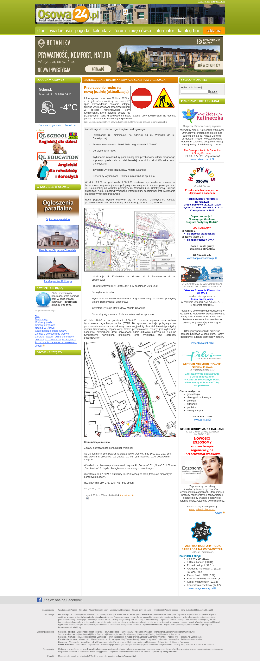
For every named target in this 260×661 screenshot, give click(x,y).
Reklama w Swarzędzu (179, 642)
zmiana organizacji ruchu (155, 122)
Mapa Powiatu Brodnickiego (100, 645)
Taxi (37, 316)
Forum (105, 610)
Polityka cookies (171, 610)
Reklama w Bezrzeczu (170, 634)
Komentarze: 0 (127, 495)
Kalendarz (83, 610)
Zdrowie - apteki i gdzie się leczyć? (54, 336)
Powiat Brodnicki (66, 645)
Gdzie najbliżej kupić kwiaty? (51, 330)
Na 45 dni (70, 125)
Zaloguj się (204, 1)
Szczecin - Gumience (68, 637)
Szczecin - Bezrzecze (68, 634)
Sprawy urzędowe (45, 325)
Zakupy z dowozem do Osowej (52, 333)
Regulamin (200, 610)
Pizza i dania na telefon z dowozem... (56, 342)
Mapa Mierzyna (95, 632)
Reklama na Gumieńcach (190, 637)
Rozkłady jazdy (43, 322)
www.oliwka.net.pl (202, 343)
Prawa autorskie (187, 610)
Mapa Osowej (95, 610)
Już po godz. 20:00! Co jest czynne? (55, 339)
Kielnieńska (123, 122)
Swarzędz (62, 642)
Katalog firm (137, 610)
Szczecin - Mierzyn (66, 632)
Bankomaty (41, 319)
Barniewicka (136, 122)
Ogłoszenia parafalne (58, 219)
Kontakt (209, 610)
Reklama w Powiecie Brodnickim (200, 645)
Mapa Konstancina (99, 639)
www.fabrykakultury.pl (202, 588)
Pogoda (73, 610)
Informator (125, 610)
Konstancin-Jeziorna (67, 639)
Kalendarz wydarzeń (143, 632)
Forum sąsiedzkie (111, 632)
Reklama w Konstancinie (191, 639)
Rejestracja (218, 1)
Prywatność (158, 610)
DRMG (114, 122)
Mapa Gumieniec (98, 637)
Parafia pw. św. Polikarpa (58, 281)
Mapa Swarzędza (88, 642)
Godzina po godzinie (49, 125)
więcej (40, 345)
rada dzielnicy (103, 122)
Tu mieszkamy (127, 632)
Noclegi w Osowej (45, 327)
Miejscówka (115, 610)
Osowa (92, 122)
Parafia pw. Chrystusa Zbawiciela (57, 250)
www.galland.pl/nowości (202, 509)
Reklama (147, 610)
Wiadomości (63, 610)
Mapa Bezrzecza (98, 634)
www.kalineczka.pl (202, 159)
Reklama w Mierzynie (185, 632)
